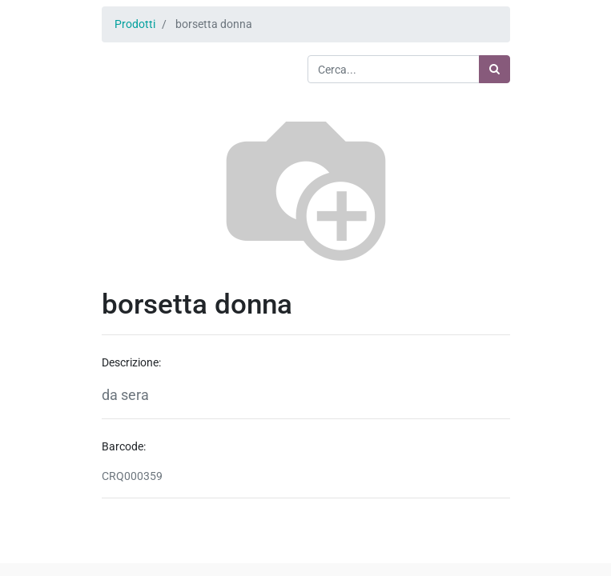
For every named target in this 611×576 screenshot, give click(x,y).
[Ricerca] (494, 69)
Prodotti (135, 24)
